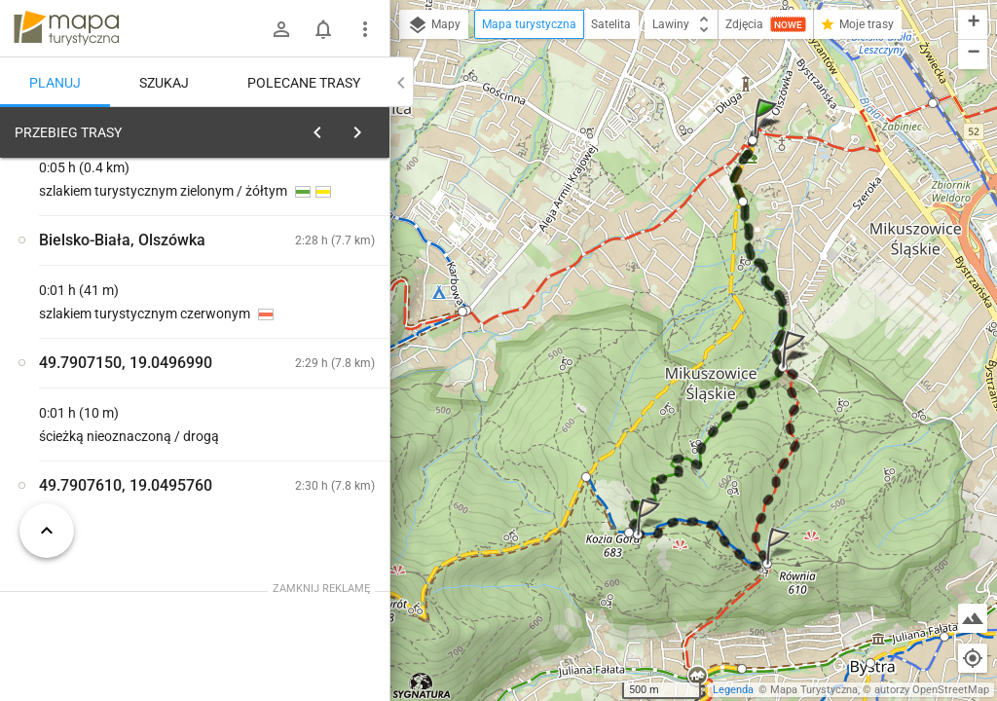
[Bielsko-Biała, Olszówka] (117, 431)
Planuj (55, 83)
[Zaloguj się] (281, 29)
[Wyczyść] (368, 127)
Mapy (434, 25)
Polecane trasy (303, 83)
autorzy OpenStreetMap (931, 689)
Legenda (733, 689)
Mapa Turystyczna (814, 689)
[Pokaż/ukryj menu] (365, 29)
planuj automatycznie (312, 269)
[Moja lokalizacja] (972, 658)
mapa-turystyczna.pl (66, 28)
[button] (768, 135)
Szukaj (164, 83)
